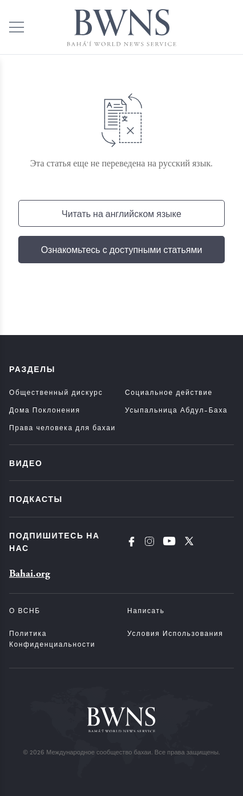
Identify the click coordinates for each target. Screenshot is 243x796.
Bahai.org (29, 573)
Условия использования (175, 633)
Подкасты (36, 498)
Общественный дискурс (56, 392)
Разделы (32, 368)
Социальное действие (169, 392)
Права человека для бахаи (62, 427)
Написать (146, 610)
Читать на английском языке (121, 213)
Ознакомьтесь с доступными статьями (121, 249)
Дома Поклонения (44, 409)
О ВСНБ (24, 610)
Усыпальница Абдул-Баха (176, 409)
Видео (25, 462)
